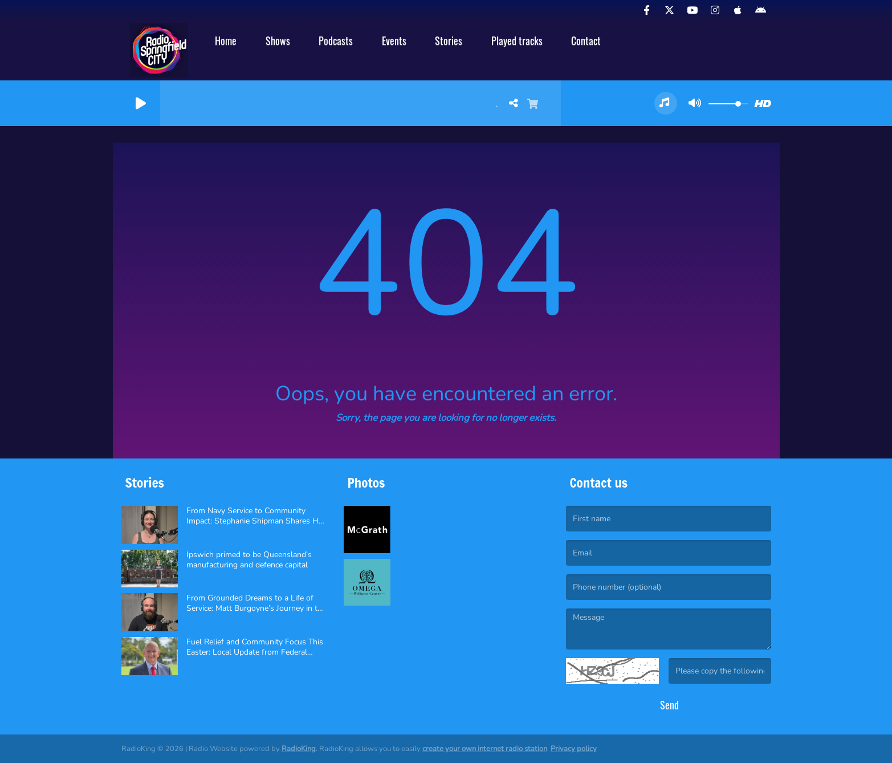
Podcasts (336, 40)
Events (394, 40)
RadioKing (299, 749)
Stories (448, 40)
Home (226, 40)
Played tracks (517, 40)
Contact (586, 40)
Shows (278, 40)
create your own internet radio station (484, 749)
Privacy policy (574, 749)
